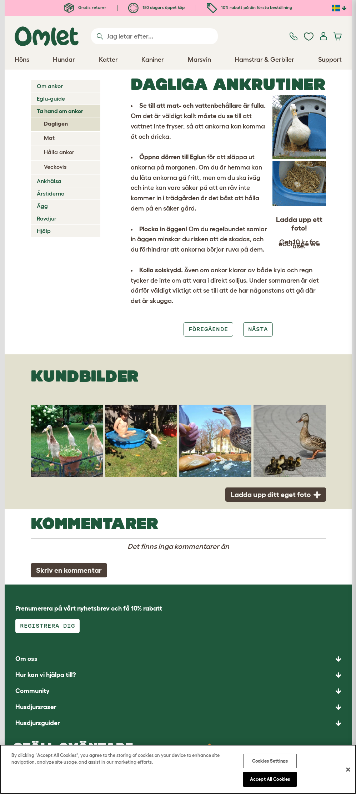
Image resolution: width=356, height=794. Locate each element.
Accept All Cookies (270, 779)
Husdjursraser (35, 706)
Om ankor (50, 86)
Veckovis (55, 166)
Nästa (258, 329)
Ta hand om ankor (60, 111)
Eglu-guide (51, 98)
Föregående (208, 329)
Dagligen (56, 123)
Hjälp (44, 231)
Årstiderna (51, 193)
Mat (49, 138)
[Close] (348, 769)
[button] (178, 723)
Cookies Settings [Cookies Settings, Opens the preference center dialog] (270, 761)
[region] (178, 769)
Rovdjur (46, 218)
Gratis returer (85, 7)
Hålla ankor (59, 152)
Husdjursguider (37, 723)
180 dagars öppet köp (156, 7)
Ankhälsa (49, 181)
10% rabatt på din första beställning (249, 7)
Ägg (42, 206)
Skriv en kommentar (69, 570)
